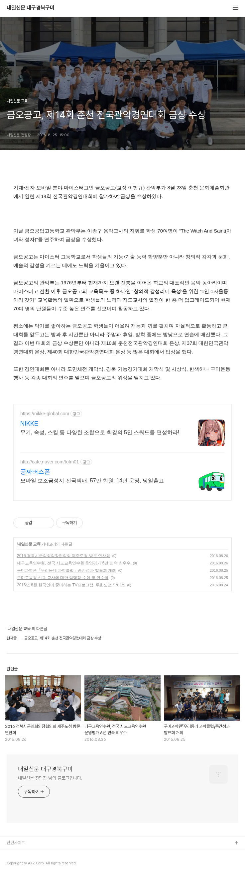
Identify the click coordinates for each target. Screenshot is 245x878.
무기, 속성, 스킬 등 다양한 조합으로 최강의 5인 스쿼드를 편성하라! (99, 432)
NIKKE (29, 423)
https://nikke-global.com (44, 413)
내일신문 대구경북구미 (31, 8)
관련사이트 (16, 842)
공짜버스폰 (35, 471)
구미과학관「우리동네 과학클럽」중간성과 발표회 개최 (66, 570)
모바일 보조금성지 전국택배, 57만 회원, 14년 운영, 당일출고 (92, 480)
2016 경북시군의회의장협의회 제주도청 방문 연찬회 (63, 555)
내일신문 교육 (28, 544)
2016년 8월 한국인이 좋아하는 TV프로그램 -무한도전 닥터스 (71, 585)
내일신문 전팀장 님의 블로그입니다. (50, 778)
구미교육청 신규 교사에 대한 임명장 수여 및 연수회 (62, 577)
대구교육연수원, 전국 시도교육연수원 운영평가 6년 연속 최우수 (74, 563)
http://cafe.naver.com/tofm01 (49, 461)
